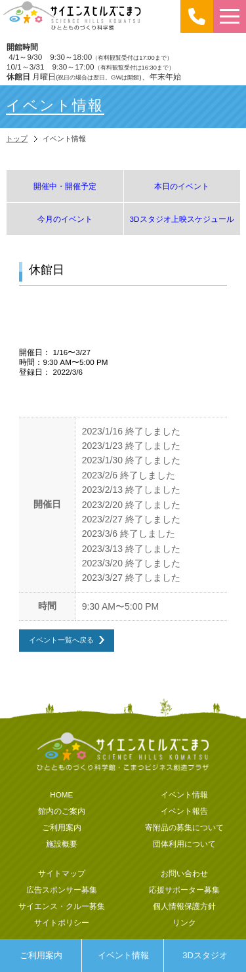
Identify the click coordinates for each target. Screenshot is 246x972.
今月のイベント (64, 219)
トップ (17, 138)
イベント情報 (123, 955)
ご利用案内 (41, 955)
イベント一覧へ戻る (61, 640)
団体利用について (184, 843)
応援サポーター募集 (184, 889)
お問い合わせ (184, 873)
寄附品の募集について (184, 827)
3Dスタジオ (205, 955)
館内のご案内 (61, 811)
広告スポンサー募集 (61, 889)
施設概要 (61, 843)
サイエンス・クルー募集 (61, 906)
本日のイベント (181, 186)
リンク (184, 922)
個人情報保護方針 (184, 906)
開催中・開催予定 (64, 186)
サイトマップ (61, 873)
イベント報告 (184, 811)
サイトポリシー (61, 922)
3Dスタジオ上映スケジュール (182, 219)
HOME (61, 794)
